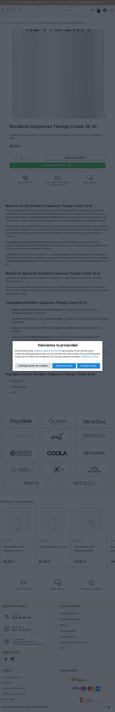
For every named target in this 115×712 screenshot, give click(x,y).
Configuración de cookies (33, 366)
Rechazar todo (64, 366)
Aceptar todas (88, 366)
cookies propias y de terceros (47, 351)
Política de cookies (89, 356)
